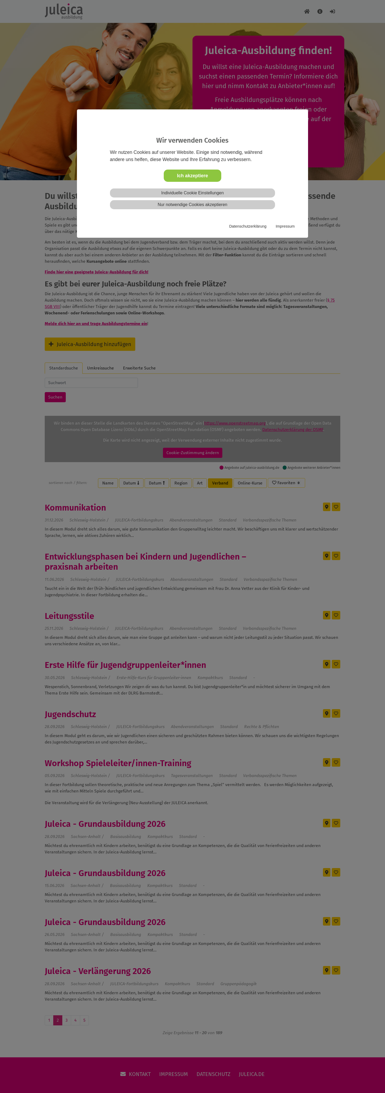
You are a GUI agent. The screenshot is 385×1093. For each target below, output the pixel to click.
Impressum (285, 226)
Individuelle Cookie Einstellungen (192, 193)
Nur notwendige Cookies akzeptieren (192, 204)
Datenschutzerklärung (248, 226)
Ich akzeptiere (192, 175)
